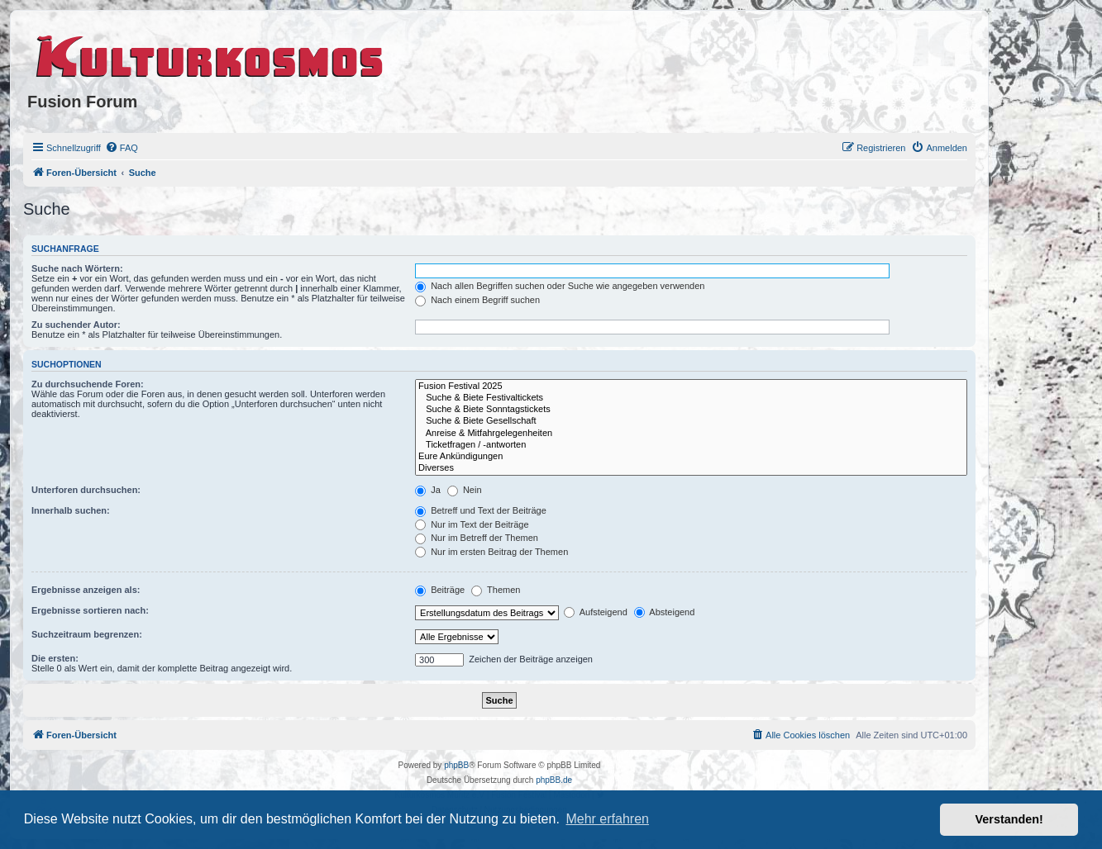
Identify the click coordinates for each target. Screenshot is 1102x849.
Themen (495, 590)
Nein (464, 490)
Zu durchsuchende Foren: (87, 384)
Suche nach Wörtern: (77, 268)
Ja (428, 490)
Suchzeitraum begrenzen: (86, 634)
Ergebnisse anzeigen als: (85, 590)
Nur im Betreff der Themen (476, 538)
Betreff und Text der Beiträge (480, 510)
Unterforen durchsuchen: (86, 490)
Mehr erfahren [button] (607, 819)
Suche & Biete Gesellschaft (691, 421)
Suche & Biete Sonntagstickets (691, 409)
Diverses (691, 468)
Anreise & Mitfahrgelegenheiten (691, 433)
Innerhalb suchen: (70, 510)
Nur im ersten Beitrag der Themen (491, 552)
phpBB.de (554, 780)
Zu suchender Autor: (76, 325)
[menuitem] (121, 148)
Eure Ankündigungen (691, 456)
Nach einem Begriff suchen (477, 300)
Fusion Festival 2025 (691, 386)
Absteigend (664, 612)
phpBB (456, 765)
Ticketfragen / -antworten (691, 445)
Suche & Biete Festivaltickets (691, 398)
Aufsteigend (595, 612)
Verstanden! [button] (1009, 819)
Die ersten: (55, 658)
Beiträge (440, 590)
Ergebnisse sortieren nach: (90, 610)
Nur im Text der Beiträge (471, 524)
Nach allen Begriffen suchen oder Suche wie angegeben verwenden (559, 286)
